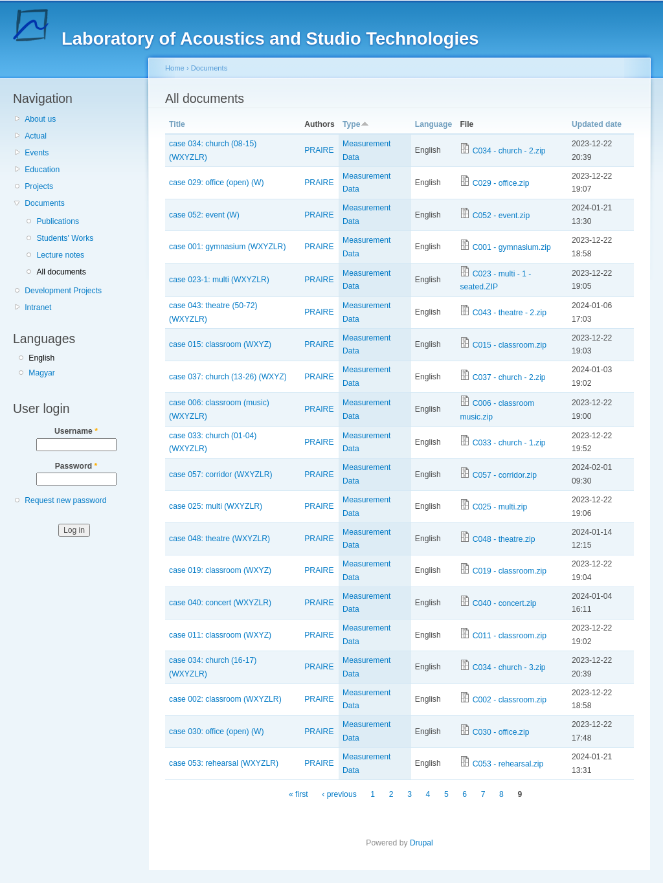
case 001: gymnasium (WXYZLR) (227, 246)
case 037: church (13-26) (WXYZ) (228, 376)
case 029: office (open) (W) (216, 182)
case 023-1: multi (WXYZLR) (219, 279)
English (41, 358)
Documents (44, 203)
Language (433, 124)
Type (355, 124)
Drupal (421, 842)
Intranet (38, 307)
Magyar (41, 372)
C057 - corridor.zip (505, 475)
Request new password (65, 500)
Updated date (597, 124)
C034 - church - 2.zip (509, 150)
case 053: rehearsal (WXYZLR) (223, 763)
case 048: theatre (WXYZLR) (219, 538)
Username (76, 431)
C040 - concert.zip (505, 603)
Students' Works (64, 238)
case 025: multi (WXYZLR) (215, 506)
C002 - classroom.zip (509, 699)
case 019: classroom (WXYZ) (220, 570)
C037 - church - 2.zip (509, 377)
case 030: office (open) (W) (216, 731)
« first (298, 794)
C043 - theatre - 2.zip (509, 312)
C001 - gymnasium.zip (512, 247)
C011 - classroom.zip (509, 635)
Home (175, 68)
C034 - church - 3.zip (509, 667)
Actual (36, 135)
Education (42, 169)
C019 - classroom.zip (509, 571)
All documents (60, 271)
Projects (39, 186)
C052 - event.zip (501, 215)
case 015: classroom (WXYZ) (220, 344)
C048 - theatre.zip (504, 539)
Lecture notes (60, 255)
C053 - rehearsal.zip (508, 763)
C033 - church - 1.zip (509, 442)
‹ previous (339, 794)
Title (177, 124)
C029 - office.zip (501, 183)
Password (76, 466)
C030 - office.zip (501, 732)
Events (37, 152)
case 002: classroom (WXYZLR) (225, 699)
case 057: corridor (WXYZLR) (220, 474)
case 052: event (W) (204, 214)
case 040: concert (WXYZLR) (220, 602)
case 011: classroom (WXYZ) (220, 635)
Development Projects (63, 290)
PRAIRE (318, 150)
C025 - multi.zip (500, 506)
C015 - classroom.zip (509, 345)
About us (40, 119)
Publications (57, 221)
